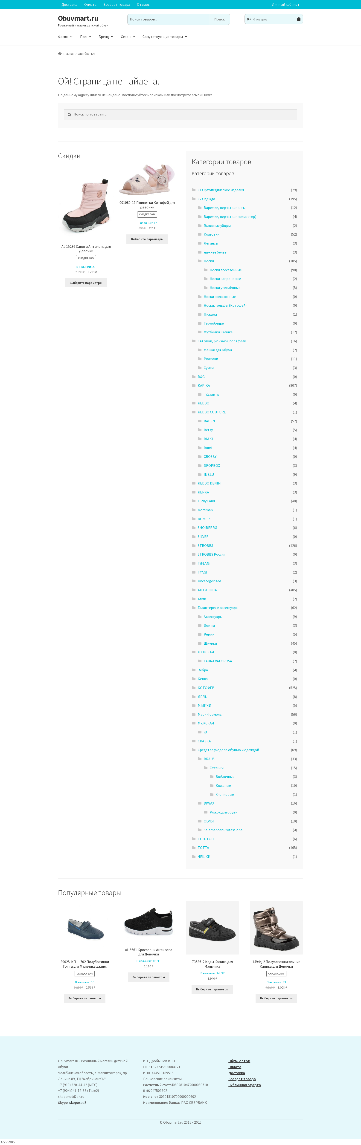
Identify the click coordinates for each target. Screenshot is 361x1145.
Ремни (209, 634)
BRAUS (209, 758)
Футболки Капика (218, 332)
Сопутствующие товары (165, 36)
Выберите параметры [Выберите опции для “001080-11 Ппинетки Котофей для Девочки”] (147, 239)
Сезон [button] (128, 36)
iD (205, 732)
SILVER (203, 536)
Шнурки (210, 643)
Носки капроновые (225, 278)
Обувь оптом (239, 1060)
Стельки (217, 767)
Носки (209, 261)
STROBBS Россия (211, 554)
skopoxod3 (77, 1102)
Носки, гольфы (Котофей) (225, 305)
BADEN (209, 421)
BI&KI (208, 438)
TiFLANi (204, 563)
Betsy (208, 429)
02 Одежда (206, 198)
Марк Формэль (210, 714)
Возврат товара (116, 4)
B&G (201, 376)
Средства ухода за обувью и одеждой (228, 749)
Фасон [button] (65, 36)
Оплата (90, 4)
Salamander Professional (224, 830)
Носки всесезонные (226, 270)
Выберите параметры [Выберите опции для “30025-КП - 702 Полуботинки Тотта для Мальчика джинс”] (84, 998)
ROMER (204, 518)
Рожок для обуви (223, 812)
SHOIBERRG (207, 527)
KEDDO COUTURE (212, 412)
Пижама (210, 314)
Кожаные (223, 785)
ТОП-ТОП (206, 838)
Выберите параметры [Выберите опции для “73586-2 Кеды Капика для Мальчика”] (212, 989)
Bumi (208, 447)
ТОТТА (203, 847)
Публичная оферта (244, 1084)
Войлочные (225, 776)
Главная (69, 54)
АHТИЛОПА (207, 590)
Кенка (203, 678)
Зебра (203, 670)
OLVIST (209, 821)
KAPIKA (204, 385)
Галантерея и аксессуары (218, 607)
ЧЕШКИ (204, 856)
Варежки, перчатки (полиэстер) (230, 216)
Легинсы (211, 243)
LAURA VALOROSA (218, 661)
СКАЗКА (204, 741)
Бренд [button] (106, 36)
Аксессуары (213, 616)
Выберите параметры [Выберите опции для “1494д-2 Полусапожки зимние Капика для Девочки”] (276, 998)
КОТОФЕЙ (206, 687)
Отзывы (143, 4)
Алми (202, 599)
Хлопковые (225, 794)
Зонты (209, 625)
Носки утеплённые (225, 287)
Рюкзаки (211, 358)
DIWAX (209, 803)
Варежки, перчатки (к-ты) (225, 207)
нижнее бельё (215, 252)
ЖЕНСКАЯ (206, 652)
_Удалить (211, 394)
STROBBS (205, 545)
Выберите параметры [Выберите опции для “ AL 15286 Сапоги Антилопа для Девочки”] (86, 283)
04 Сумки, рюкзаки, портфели (222, 341)
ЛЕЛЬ (202, 696)
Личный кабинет (286, 4)
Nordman (205, 510)
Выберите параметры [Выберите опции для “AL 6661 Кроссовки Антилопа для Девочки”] (148, 977)
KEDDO (203, 403)
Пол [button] (86, 36)
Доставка (69, 4)
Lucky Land (206, 501)
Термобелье (214, 323)
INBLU (209, 474)
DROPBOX (212, 465)
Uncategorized (209, 581)
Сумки (209, 367)
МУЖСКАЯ (206, 723)
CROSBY (210, 456)
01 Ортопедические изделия (221, 189)
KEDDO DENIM (209, 483)
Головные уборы (217, 225)
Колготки (211, 234)
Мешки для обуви (218, 350)
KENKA (203, 492)
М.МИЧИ (204, 705)
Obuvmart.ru (78, 18)
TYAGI (202, 572)
